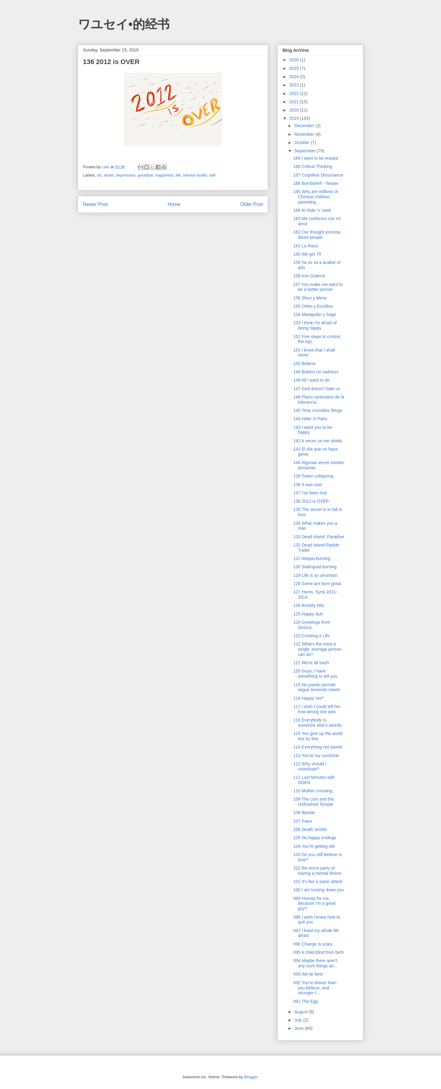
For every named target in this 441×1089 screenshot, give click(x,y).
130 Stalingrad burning (315, 566)
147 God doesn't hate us (316, 388)
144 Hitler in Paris (310, 418)
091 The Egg (305, 1001)
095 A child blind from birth (318, 952)
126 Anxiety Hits (308, 605)
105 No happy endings (314, 837)
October (302, 142)
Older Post (251, 204)
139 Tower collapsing (313, 476)
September (305, 150)
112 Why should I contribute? (309, 766)
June (299, 1028)
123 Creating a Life (311, 635)
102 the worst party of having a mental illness (317, 871)
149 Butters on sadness (315, 371)
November (304, 134)
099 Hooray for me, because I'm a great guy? (314, 903)
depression (126, 175)
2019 (294, 118)
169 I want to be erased (315, 158)
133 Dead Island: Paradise (318, 536)
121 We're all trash (311, 662)
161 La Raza (305, 245)
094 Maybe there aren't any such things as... (315, 963)
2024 (294, 76)
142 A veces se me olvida (317, 440)
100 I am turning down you (318, 889)
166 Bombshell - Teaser (315, 183)
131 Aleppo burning (311, 558)
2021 (294, 101)
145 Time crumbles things (317, 410)
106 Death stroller (310, 829)
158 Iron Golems (309, 275)
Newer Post (95, 204)
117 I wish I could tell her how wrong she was (317, 709)
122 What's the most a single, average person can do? (317, 649)
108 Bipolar (304, 812)
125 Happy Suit (308, 613)
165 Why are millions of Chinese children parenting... (315, 196)
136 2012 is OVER (311, 501)
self (212, 175)
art (99, 175)
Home (174, 204)
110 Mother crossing (312, 790)
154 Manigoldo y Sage (314, 314)
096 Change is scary (313, 944)
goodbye (145, 175)
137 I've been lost (310, 492)
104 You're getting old (313, 846)
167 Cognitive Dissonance (318, 175)
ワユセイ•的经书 (124, 24)
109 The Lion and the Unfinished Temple (313, 802)
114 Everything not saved (317, 746)
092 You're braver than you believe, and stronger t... (314, 988)
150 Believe (304, 363)
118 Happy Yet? (308, 698)
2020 (294, 110)
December (304, 125)
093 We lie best (308, 974)
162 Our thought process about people (317, 235)
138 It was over (307, 484)
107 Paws (302, 821)
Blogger (250, 1077)
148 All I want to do (311, 380)
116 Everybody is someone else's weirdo (317, 723)
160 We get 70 (307, 254)
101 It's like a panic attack (317, 881)
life (178, 175)
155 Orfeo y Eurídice (313, 306)
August (301, 1011)
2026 (294, 59)
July (298, 1020)
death (109, 175)
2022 (294, 93)
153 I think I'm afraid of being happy (315, 325)
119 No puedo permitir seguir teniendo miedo (316, 687)
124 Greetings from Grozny (311, 625)
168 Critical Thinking (312, 166)
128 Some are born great (317, 583)
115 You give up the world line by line (317, 736)
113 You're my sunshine (316, 755)
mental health (195, 175)
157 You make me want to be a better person (318, 287)
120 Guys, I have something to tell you (315, 673)
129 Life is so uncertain (315, 575)
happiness (164, 175)
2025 (294, 68)
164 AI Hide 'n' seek (312, 210)
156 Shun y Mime (310, 297)
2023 (294, 84)
